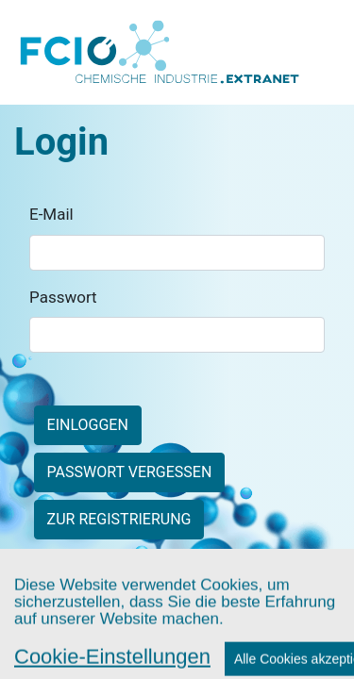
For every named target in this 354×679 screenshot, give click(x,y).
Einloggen (87, 425)
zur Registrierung (119, 519)
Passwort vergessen (129, 472)
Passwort (63, 297)
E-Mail (51, 214)
